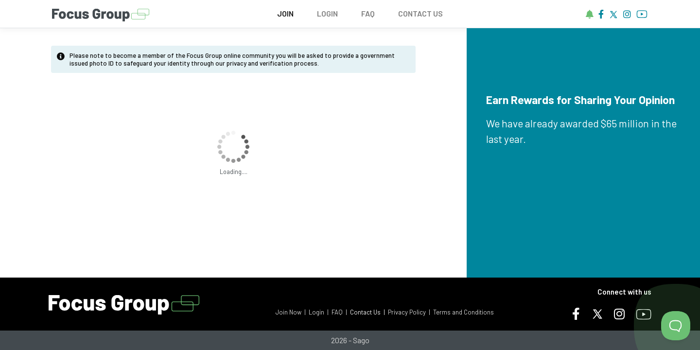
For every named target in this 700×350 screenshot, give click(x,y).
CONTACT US (420, 13)
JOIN (285, 13)
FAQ (368, 13)
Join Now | (291, 312)
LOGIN (327, 13)
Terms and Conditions (463, 312)
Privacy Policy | (409, 312)
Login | (319, 312)
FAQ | (339, 312)
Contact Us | (367, 312)
